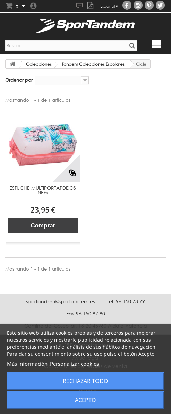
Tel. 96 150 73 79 (126, 301)
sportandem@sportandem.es (60, 301)
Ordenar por (19, 80)
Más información (27, 363)
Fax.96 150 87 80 (85, 313)
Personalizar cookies (74, 363)
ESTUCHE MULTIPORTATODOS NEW (42, 190)
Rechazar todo (85, 381)
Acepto (85, 400)
